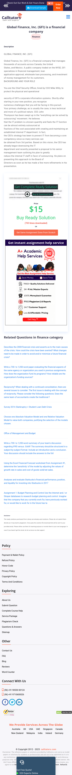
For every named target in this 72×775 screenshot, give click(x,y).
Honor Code (7, 566)
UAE (38, 729)
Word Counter (8, 672)
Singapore (48, 729)
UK (24, 729)
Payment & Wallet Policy (13, 555)
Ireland (48, 733)
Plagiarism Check (10, 621)
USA (31, 729)
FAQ (4, 656)
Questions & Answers (12, 627)
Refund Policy (8, 560)
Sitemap (6, 632)
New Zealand (17, 733)
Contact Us (7, 650)
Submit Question (9, 605)
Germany (59, 733)
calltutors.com (48, 749)
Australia (16, 729)
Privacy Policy (8, 571)
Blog (4, 661)
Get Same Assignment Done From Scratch (36, 232)
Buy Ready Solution (36, 217)
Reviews (6, 666)
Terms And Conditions (12, 582)
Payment (56, 765)
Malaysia (31, 733)
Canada (59, 729)
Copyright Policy (9, 576)
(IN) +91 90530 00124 (13, 690)
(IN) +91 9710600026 (13, 694)
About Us (6, 600)
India (40, 733)
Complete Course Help (12, 611)
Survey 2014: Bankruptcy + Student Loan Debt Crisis (28, 407)
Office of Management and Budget (19, 433)
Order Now (58, 6)
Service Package (9, 616)
